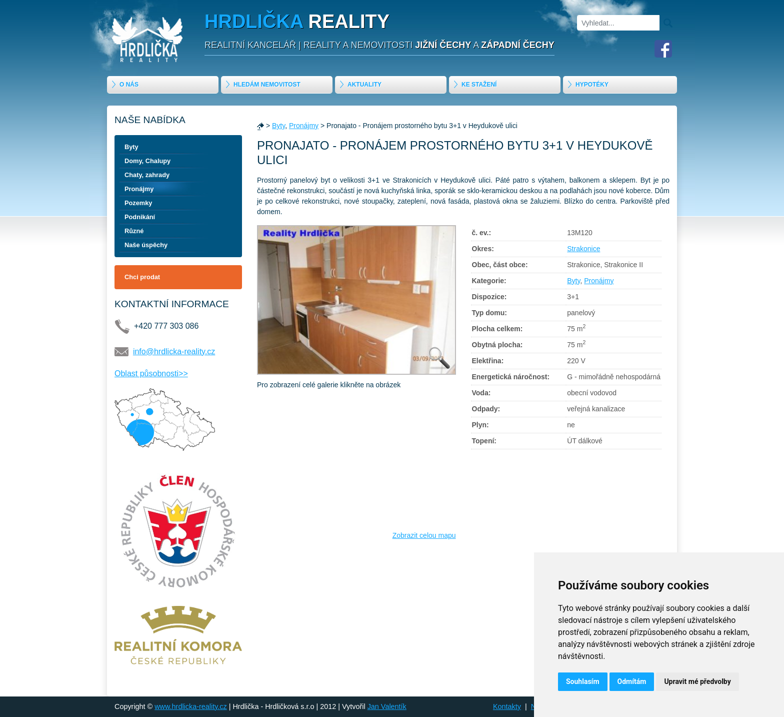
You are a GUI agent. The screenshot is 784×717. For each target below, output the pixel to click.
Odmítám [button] (632, 681)
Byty (131, 147)
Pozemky (138, 203)
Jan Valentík (387, 706)
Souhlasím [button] (583, 681)
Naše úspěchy (146, 245)
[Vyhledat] (618, 23)
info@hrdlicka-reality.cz (174, 351)
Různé (134, 231)
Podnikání (139, 217)
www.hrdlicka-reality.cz (190, 706)
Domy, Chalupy (147, 161)
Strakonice (583, 249)
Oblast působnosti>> (151, 373)
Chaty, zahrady (147, 175)
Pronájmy (139, 189)
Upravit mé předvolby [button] (697, 681)
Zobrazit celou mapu (424, 535)
